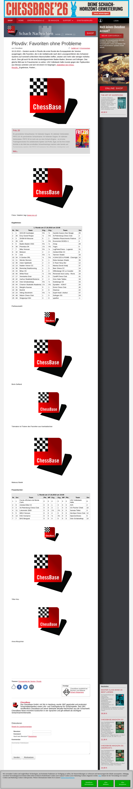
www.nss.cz (32, 215)
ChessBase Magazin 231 (112, 720)
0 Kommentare (85, 48)
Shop (10, 20)
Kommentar (16, 739)
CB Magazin (53, 20)
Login (116, 21)
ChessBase (25, 702)
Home (21, 20)
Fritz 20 (16, 130)
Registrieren (32, 736)
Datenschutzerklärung (67, 778)
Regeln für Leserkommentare (22, 727)
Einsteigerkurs (84, 20)
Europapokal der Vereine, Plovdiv (29, 681)
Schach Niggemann (77, 692)
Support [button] (68, 20)
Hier (100, 776)
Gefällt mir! (75, 48)
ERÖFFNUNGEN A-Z (36, 20)
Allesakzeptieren (122, 783)
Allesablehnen (105, 783)
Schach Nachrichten (36, 33)
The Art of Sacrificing (112, 95)
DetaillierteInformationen (89, 783)
